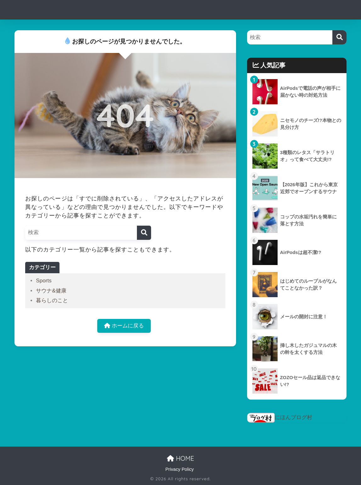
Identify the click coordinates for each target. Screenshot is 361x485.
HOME (180, 458)
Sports (43, 281)
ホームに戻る (124, 326)
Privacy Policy (179, 469)
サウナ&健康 (51, 291)
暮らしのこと (52, 300)
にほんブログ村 (279, 417)
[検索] (144, 233)
